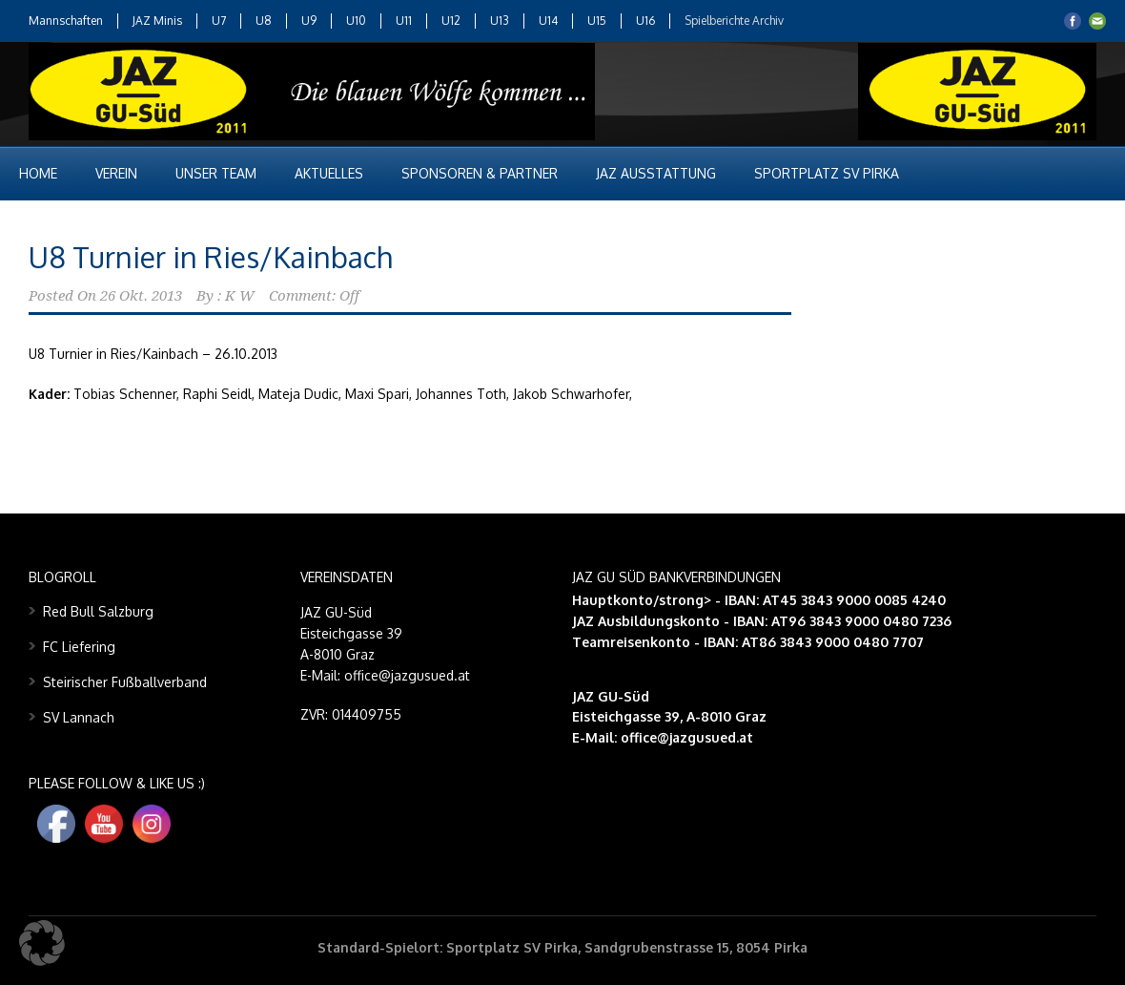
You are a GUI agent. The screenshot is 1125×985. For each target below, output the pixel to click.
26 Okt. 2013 (141, 295)
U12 (450, 20)
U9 (309, 20)
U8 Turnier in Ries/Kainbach (210, 257)
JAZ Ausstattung (656, 173)
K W (240, 295)
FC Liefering (79, 647)
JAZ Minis (157, 20)
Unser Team (215, 173)
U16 (645, 20)
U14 (548, 20)
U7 (219, 20)
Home (38, 173)
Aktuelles (329, 173)
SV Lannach (78, 717)
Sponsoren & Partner (479, 173)
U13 (499, 20)
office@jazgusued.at (687, 737)
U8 (264, 20)
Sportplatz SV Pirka (826, 173)
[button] (42, 943)
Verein (116, 173)
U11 (404, 20)
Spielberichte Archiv (734, 20)
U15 (596, 20)
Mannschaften (66, 20)
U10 (356, 20)
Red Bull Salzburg (98, 611)
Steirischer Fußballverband (125, 682)
